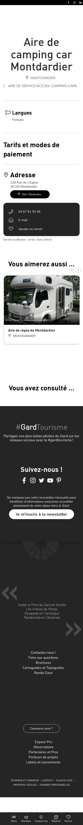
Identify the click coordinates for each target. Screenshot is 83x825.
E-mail (22, 220)
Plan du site (64, 780)
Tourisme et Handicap (25, 780)
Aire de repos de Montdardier (31, 330)
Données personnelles (55, 784)
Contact (47, 780)
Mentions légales (25, 784)
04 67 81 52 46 (29, 212)
